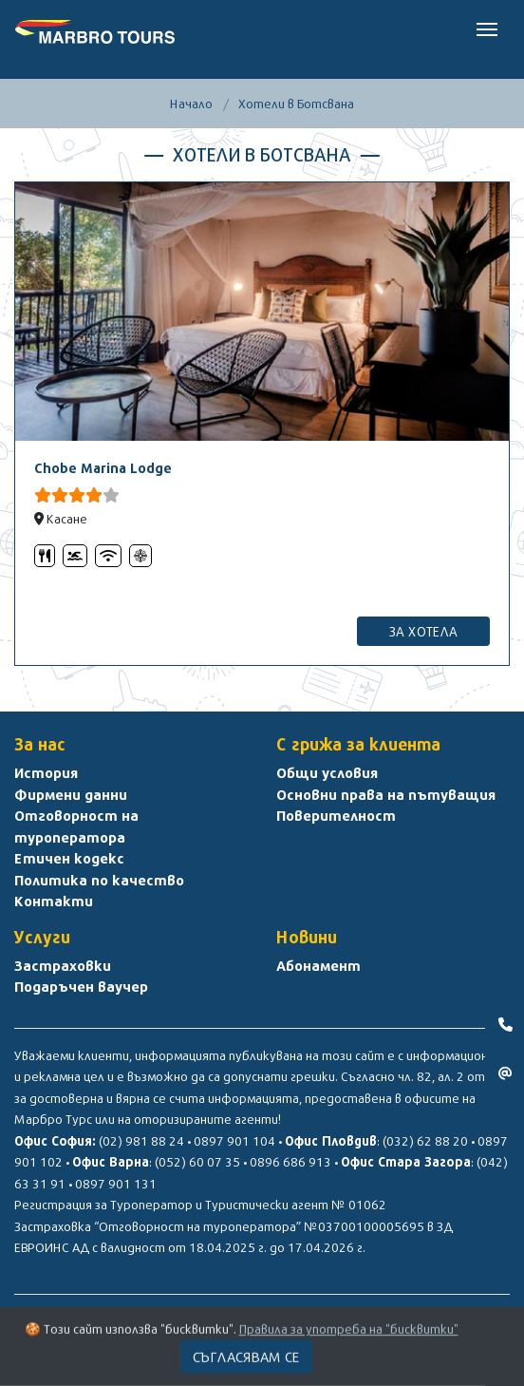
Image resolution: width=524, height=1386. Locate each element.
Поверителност (336, 815)
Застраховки (62, 965)
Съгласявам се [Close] (246, 1361)
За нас (40, 744)
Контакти (53, 900)
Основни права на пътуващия (386, 794)
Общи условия (327, 772)
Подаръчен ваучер (81, 986)
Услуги (42, 937)
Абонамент (318, 965)
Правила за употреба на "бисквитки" (348, 1333)
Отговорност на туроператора (76, 826)
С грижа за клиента (358, 744)
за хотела (423, 631)
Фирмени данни (70, 794)
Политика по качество (99, 879)
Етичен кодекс (69, 857)
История (46, 772)
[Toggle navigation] (487, 27)
